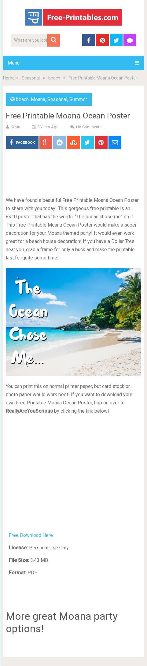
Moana (38, 99)
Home (9, 78)
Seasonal (31, 78)
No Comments (88, 127)
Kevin (15, 127)
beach (54, 78)
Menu (14, 63)
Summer (78, 99)
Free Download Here (31, 535)
